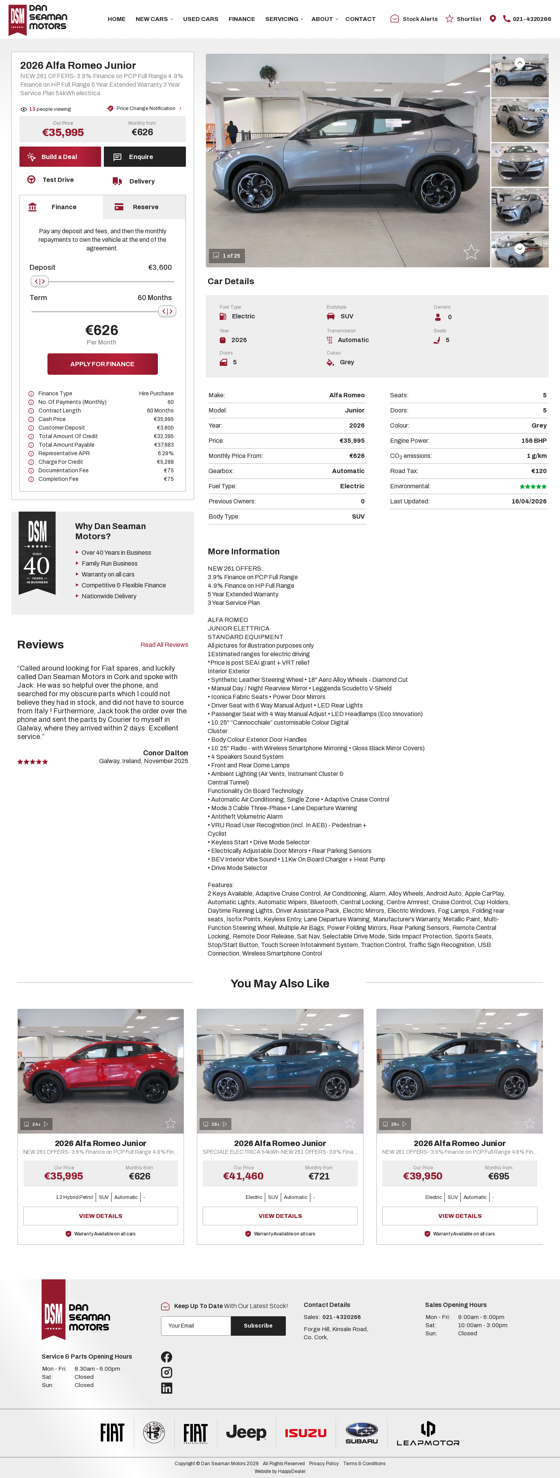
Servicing (284, 19)
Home (117, 19)
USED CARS (201, 19)
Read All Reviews (164, 644)
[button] (519, 63)
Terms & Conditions (364, 1463)
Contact (360, 19)
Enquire (133, 157)
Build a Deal (52, 157)
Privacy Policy (324, 1463)
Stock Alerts (414, 19)
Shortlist (463, 18)
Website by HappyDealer (280, 1471)
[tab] (61, 207)
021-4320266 (527, 18)
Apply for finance (102, 364)
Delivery (134, 181)
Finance (242, 19)
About (325, 19)
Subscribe (258, 1326)
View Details (124, 1216)
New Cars (154, 19)
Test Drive (50, 179)
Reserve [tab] (137, 206)
